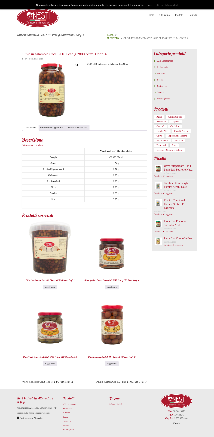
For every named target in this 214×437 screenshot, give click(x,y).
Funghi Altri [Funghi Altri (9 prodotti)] (162, 131)
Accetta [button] (150, 5)
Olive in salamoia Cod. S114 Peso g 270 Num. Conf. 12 (48, 382)
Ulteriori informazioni (167, 5)
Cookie (176, 423)
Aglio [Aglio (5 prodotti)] (159, 117)
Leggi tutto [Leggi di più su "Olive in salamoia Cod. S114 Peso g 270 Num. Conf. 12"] (112, 364)
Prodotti (179, 15)
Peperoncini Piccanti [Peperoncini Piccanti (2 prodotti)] (177, 135)
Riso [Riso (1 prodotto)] (174, 145)
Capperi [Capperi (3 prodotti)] (175, 121)
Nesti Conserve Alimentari (30, 418)
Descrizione (30, 127)
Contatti (193, 15)
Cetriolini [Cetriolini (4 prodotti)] (175, 126)
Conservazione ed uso (77, 127)
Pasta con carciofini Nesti (179, 238)
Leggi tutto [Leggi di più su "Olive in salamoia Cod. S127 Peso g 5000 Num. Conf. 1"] (50, 287)
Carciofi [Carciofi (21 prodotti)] (160, 126)
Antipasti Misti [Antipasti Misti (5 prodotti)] (175, 117)
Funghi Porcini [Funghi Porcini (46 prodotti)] (181, 131)
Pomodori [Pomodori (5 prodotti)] (161, 145)
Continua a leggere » (163, 176)
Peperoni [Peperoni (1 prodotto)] (178, 140)
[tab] (31, 128)
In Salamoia (113, 64)
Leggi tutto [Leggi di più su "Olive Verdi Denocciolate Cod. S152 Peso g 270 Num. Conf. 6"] (50, 364)
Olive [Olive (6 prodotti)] (159, 135)
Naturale (161, 73)
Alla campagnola (165, 61)
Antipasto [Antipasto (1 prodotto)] (161, 121)
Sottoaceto (162, 86)
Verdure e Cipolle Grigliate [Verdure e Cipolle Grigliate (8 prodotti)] (169, 150)
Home (151, 15)
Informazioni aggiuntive (51, 127)
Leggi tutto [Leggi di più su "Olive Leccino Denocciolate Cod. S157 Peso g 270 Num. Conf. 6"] (112, 287)
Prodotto (113, 38)
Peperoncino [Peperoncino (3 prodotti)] (162, 140)
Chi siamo (164, 15)
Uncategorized (163, 99)
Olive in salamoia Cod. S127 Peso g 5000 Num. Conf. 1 (121, 382)
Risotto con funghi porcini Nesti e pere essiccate (175, 204)
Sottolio (160, 92)
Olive (125, 64)
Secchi (160, 80)
